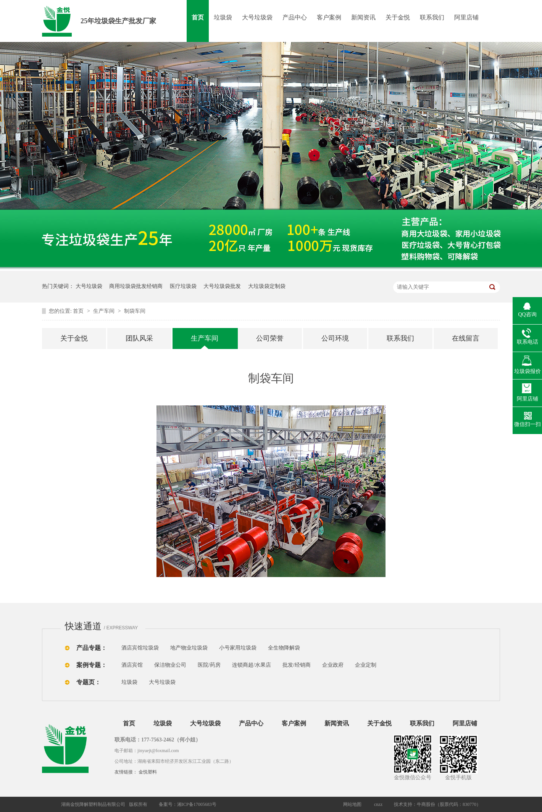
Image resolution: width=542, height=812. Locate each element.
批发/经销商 (296, 665)
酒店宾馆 (132, 665)
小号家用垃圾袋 (237, 648)
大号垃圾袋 (257, 17)
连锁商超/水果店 (251, 665)
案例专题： (91, 665)
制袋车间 (134, 311)
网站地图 (352, 804)
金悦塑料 (148, 772)
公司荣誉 (270, 338)
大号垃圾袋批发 (222, 286)
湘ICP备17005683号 (196, 804)
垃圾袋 (223, 17)
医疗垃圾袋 (183, 286)
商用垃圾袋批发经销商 (136, 286)
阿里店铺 (466, 17)
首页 (198, 17)
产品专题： (91, 648)
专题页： (88, 682)
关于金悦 (398, 17)
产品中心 (294, 17)
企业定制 (365, 665)
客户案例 (329, 17)
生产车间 (104, 311)
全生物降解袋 (284, 648)
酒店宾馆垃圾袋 (140, 648)
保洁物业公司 (170, 665)
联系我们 (432, 17)
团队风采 (139, 338)
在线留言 (465, 338)
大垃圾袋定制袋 (267, 286)
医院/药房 (209, 665)
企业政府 (333, 665)
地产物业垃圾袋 (189, 648)
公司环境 (335, 338)
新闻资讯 (363, 17)
